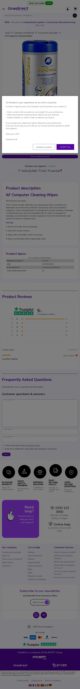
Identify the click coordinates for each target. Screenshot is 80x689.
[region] (40, 124)
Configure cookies (44, 147)
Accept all (65, 147)
